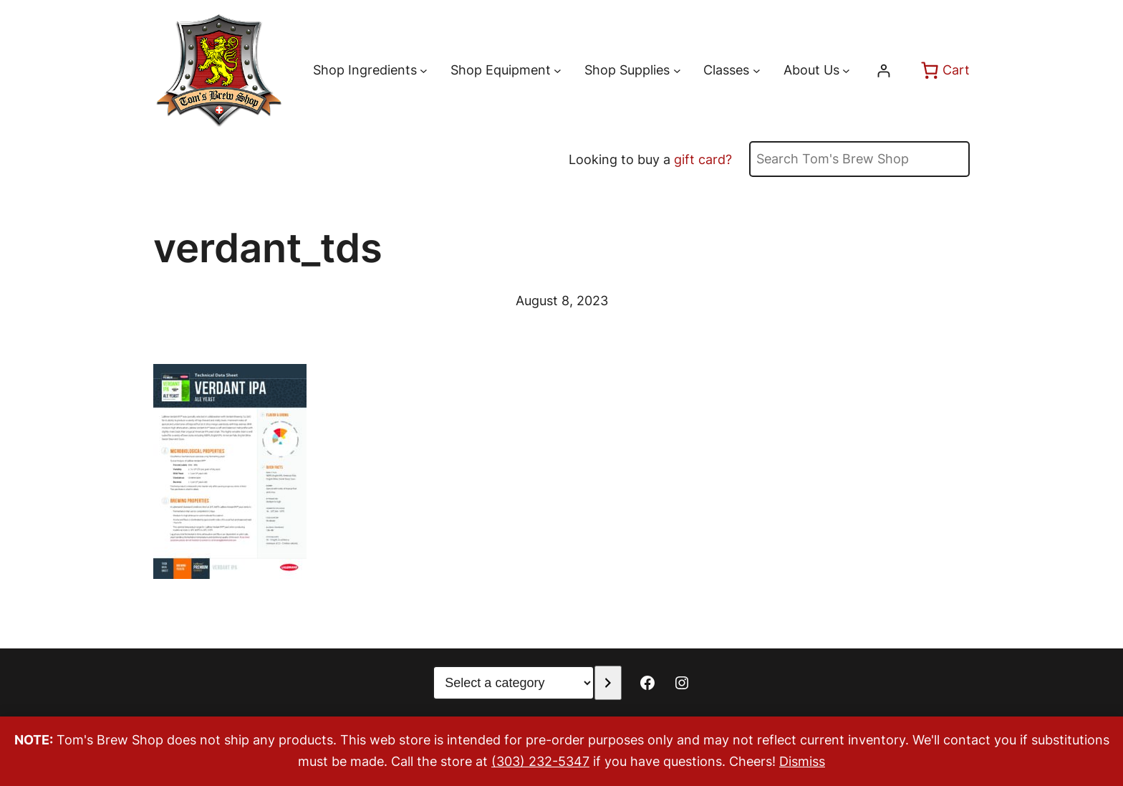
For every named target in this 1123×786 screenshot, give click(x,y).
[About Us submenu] (846, 71)
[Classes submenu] (757, 71)
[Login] (883, 70)
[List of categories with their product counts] (513, 683)
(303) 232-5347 (540, 761)
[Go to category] (607, 683)
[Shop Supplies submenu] (677, 71)
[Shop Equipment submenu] (558, 71)
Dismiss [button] (802, 761)
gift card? (703, 159)
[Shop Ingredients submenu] (424, 71)
